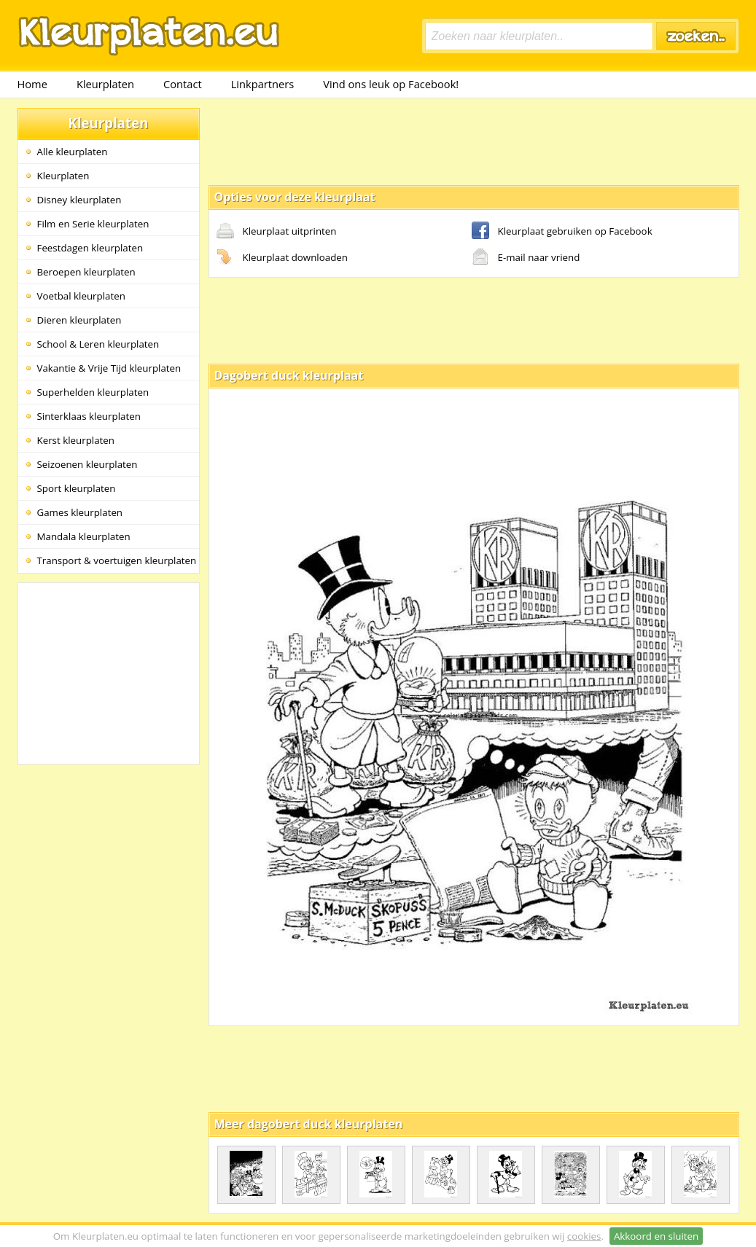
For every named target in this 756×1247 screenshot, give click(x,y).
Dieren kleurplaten (79, 320)
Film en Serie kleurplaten (93, 223)
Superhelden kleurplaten (93, 392)
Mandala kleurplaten (83, 536)
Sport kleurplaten (76, 488)
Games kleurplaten (80, 512)
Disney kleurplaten (79, 199)
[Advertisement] (474, 140)
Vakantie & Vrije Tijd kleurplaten (109, 368)
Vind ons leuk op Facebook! (391, 84)
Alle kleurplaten (72, 151)
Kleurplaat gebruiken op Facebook (562, 231)
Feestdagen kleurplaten (90, 247)
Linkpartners (263, 84)
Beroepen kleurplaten (86, 271)
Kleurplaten (105, 84)
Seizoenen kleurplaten (87, 464)
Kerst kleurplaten (75, 440)
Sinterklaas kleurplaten (89, 416)
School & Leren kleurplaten (98, 344)
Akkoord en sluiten (656, 1236)
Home (32, 84)
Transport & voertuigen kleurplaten (117, 560)
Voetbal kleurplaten (81, 295)
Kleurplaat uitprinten (277, 231)
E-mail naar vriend (526, 258)
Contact (182, 84)
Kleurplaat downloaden (282, 258)
